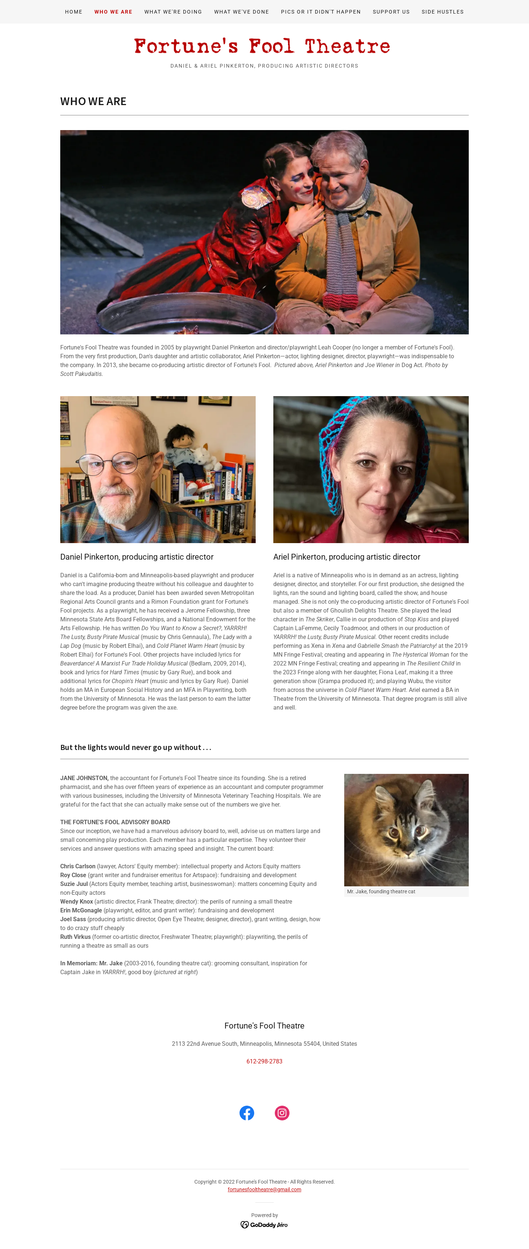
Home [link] (74, 12)
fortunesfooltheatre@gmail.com (264, 1189)
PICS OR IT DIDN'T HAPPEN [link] (321, 12)
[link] (264, 45)
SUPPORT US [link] (391, 12)
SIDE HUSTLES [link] (443, 12)
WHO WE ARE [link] (113, 12)
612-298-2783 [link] (264, 1061)
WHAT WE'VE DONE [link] (241, 12)
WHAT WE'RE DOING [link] (173, 12)
